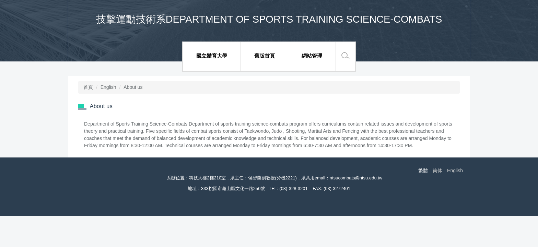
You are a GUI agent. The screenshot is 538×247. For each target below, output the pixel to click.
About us (133, 87)
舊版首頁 (264, 56)
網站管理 (312, 56)
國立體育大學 (211, 56)
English (108, 87)
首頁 (88, 87)
